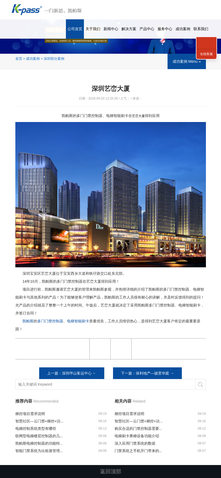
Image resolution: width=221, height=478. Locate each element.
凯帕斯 (28, 321)
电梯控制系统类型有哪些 (35, 428)
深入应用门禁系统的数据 (135, 443)
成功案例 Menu (187, 61)
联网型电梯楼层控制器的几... (39, 436)
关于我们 (92, 29)
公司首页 (74, 29)
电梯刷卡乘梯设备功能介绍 (137, 436)
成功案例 (182, 29)
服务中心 (164, 29)
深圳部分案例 (54, 59)
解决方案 (128, 29)
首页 (18, 59)
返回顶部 (110, 471)
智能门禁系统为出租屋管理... (39, 451)
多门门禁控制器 (50, 321)
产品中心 (146, 29)
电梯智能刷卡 (78, 321)
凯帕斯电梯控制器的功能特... (39, 443)
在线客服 (206, 54)
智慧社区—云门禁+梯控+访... (39, 421)
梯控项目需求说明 (30, 414)
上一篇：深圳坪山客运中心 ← (71, 373)
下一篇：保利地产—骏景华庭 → (147, 373)
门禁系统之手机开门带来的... (138, 451)
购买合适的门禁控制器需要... (138, 428)
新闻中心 (110, 29)
